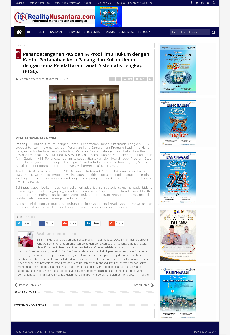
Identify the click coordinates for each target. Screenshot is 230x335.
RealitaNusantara (23, 331)
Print (128, 79)
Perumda (144, 31)
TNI (28, 31)
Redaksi (19, 2)
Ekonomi (74, 31)
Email (140, 79)
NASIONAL (56, 31)
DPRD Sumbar (93, 31)
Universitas (126, 31)
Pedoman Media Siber (140, 2)
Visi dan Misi (105, 2)
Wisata (110, 31)
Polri (40, 31)
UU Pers (120, 2)
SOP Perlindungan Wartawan (63, 2)
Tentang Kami (36, 2)
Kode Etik (89, 2)
